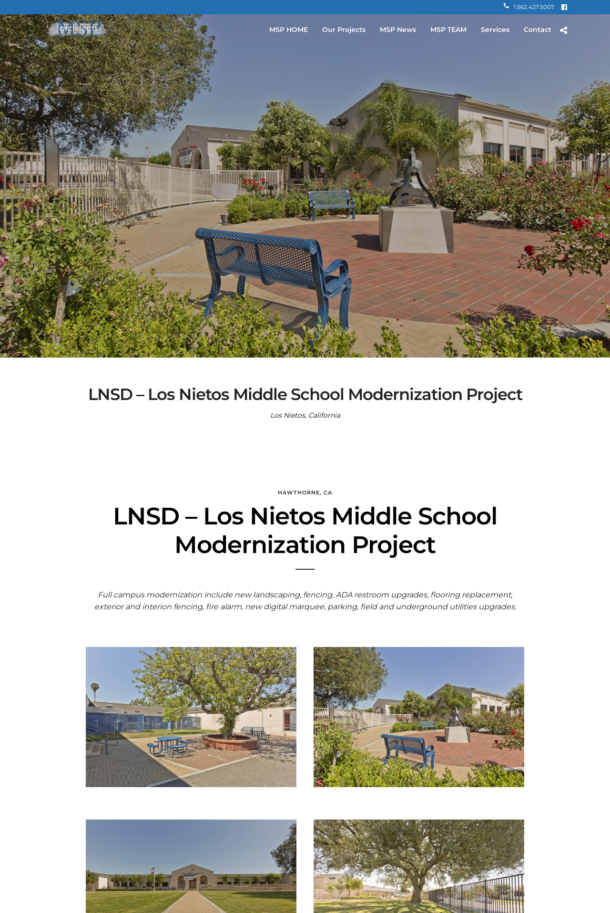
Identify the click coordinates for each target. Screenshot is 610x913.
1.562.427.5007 (529, 6)
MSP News (398, 29)
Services (495, 29)
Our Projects (344, 29)
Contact (537, 29)
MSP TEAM (448, 29)
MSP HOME (288, 29)
